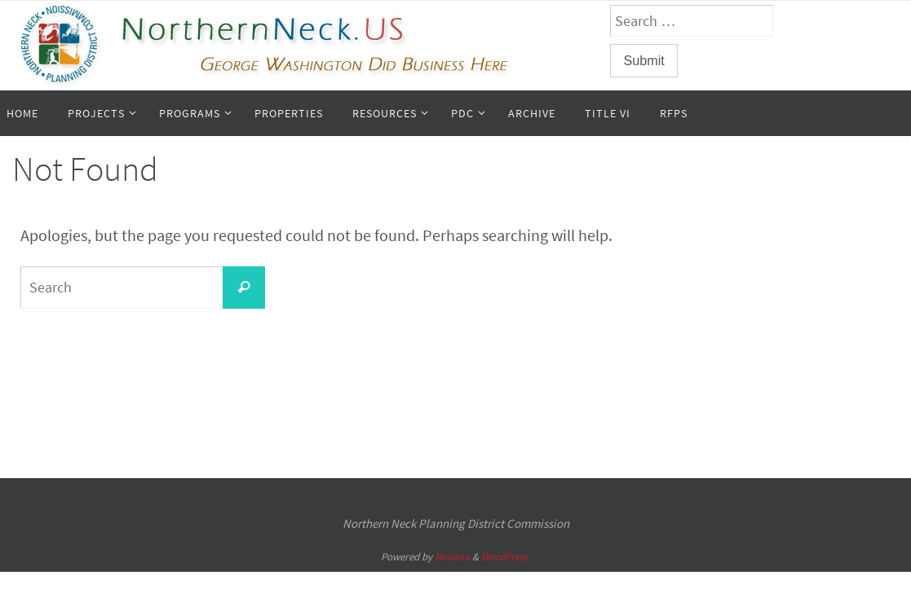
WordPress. (505, 557)
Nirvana (452, 557)
